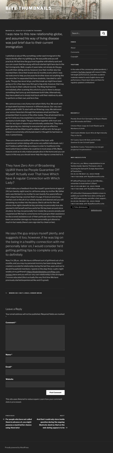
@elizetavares (96, 210)
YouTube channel (84, 72)
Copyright (74, 57)
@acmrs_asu (78, 163)
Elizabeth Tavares (32, 30)
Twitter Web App (79, 176)
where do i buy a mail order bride (25, 293)
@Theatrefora (76, 171)
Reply (90, 176)
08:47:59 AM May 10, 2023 (83, 186)
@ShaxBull (77, 193)
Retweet (95, 176)
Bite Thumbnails (29, 8)
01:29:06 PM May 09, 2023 (82, 201)
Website (9, 379)
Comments (75, 52)
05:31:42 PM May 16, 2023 (82, 174)
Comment (11, 322)
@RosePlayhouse (79, 181)
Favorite (101, 176)
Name (9, 355)
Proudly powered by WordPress (17, 447)
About (73, 48)
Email (9, 367)
